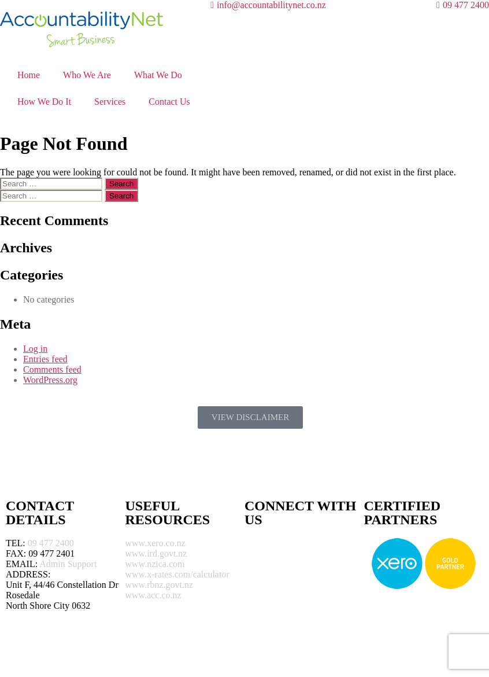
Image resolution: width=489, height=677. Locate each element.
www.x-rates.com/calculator (177, 574)
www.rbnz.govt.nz (159, 585)
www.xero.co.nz (155, 543)
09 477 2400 (51, 543)
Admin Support (68, 564)
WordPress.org (50, 380)
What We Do (158, 75)
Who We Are (87, 75)
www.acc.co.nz (153, 595)
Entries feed (45, 359)
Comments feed (52, 369)
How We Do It (44, 101)
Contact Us (169, 101)
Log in (35, 349)
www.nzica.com (155, 564)
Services (109, 101)
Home (28, 75)
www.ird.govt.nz (156, 553)
